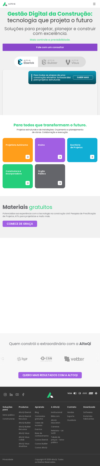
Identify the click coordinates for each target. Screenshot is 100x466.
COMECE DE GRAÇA (20, 224)
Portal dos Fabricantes (88, 417)
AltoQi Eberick (25, 412)
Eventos (38, 429)
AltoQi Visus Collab (24, 438)
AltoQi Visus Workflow (24, 445)
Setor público (9, 415)
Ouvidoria (71, 420)
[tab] (26, 62)
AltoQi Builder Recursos (25, 428)
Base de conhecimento (42, 434)
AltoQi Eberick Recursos (25, 417)
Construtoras (9, 419)
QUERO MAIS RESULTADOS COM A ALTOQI (50, 375)
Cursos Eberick (41, 439)
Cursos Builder (41, 443)
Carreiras (55, 426)
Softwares (87, 412)
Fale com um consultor (50, 47)
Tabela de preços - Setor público (57, 440)
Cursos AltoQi (41, 447)
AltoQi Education (55, 421)
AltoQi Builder (25, 422)
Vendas (70, 412)
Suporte (70, 416)
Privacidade (8, 459)
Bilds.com (55, 416)
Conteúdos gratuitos (40, 417)
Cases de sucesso (39, 424)
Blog (37, 412)
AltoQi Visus (24, 433)
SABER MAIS (83, 77)
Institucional (56, 412)
